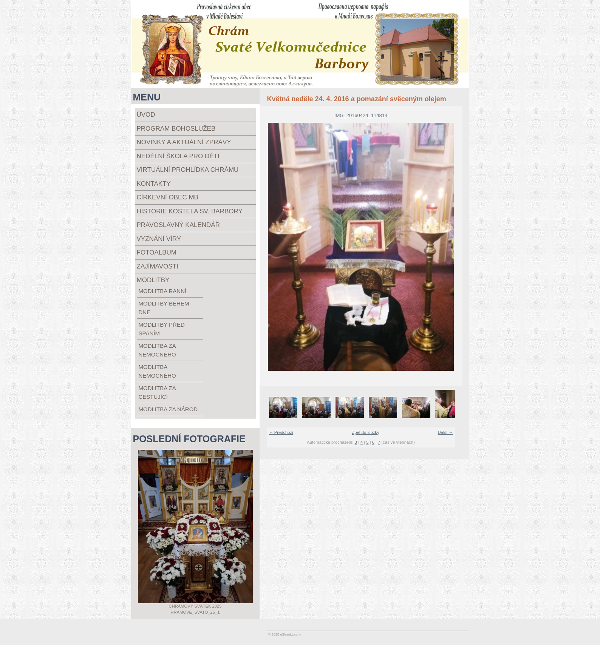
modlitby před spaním (162, 328)
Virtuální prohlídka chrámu (188, 169)
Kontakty (154, 183)
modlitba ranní (163, 291)
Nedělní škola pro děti (178, 156)
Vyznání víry (159, 238)
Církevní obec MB (167, 197)
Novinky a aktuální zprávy (184, 142)
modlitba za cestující (157, 392)
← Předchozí (281, 432)
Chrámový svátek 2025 (195, 606)
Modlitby (153, 280)
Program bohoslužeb (176, 128)
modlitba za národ (168, 409)
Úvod (146, 114)
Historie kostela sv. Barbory (190, 211)
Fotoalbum (156, 252)
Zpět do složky (365, 432)
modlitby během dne (164, 307)
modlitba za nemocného (157, 350)
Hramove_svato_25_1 (195, 612)
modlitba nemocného (157, 371)
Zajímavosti (157, 266)
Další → (445, 432)
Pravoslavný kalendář (178, 224)
